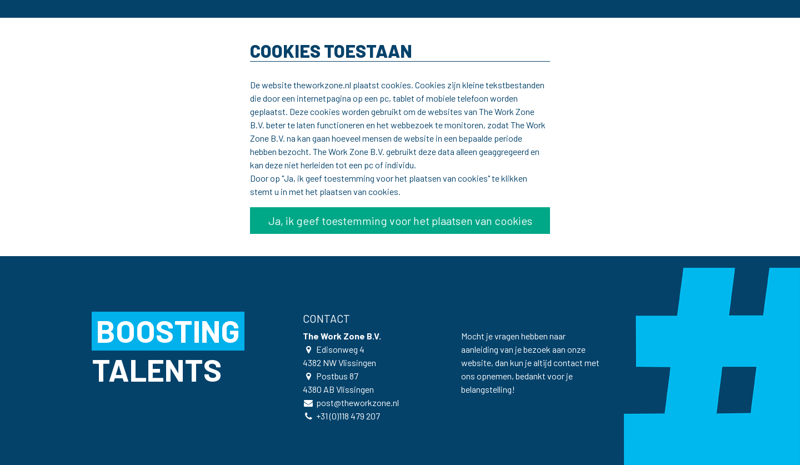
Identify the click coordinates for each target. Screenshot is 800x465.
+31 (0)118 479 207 (348, 416)
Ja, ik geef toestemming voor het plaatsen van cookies (400, 220)
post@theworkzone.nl (357, 402)
